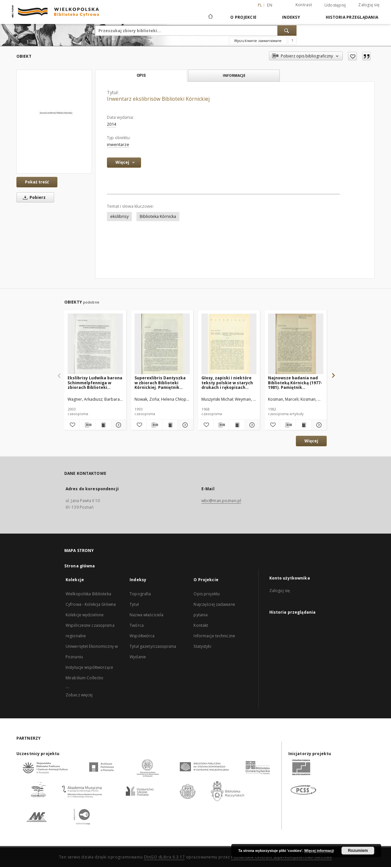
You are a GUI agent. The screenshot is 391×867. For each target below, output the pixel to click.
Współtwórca (142, 636)
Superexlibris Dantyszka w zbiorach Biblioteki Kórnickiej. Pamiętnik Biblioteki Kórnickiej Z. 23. (161, 382)
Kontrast (304, 5)
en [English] (269, 5)
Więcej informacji (319, 851)
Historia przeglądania (352, 17)
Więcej (311, 441)
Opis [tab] (141, 75)
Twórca (137, 625)
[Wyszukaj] (287, 30)
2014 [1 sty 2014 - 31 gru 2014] (111, 124)
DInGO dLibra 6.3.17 (164, 857)
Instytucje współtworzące (89, 667)
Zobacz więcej (79, 695)
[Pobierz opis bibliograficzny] (87, 425)
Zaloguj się (369, 5)
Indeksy (291, 17)
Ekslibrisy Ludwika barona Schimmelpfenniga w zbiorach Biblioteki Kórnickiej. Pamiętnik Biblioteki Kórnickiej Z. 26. (95, 382)
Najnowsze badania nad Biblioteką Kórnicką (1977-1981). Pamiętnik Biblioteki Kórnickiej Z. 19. (295, 382)
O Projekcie (243, 17)
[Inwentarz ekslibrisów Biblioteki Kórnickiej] (54, 121)
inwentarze (118, 144)
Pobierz (33, 197)
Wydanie (138, 657)
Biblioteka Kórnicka (158, 216)
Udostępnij (335, 5)
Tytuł (134, 604)
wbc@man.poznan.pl (221, 500)
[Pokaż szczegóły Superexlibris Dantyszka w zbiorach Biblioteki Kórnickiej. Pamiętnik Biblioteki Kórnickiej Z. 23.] (184, 425)
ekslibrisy (119, 216)
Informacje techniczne (214, 636)
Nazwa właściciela (146, 615)
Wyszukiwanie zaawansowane (258, 40)
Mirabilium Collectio (84, 678)
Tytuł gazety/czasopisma (153, 646)
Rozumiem (358, 850)
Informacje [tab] (234, 75)
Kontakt (201, 625)
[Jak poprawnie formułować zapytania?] (292, 41)
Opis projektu (207, 594)
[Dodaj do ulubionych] (352, 56)
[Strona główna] (210, 17)
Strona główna (79, 566)
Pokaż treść (37, 182)
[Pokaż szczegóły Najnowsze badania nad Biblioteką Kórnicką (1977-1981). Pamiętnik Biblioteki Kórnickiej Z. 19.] (318, 425)
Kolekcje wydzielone (85, 615)
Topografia (140, 594)
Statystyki (202, 646)
